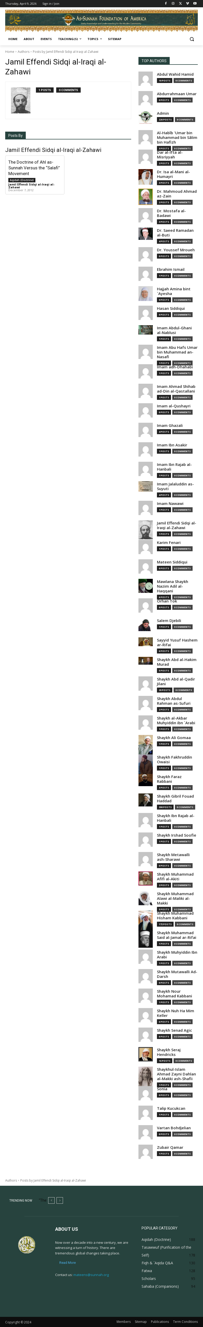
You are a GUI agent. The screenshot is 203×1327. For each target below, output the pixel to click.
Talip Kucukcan (171, 1108)
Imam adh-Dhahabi (175, 366)
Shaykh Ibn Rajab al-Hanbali (175, 818)
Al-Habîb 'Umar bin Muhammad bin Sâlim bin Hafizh (177, 137)
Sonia (162, 1088)
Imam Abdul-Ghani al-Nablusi (174, 330)
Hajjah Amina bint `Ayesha (174, 291)
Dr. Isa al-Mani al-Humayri (173, 174)
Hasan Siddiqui (171, 308)
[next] (59, 1200)
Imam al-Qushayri (174, 405)
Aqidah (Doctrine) (22, 180)
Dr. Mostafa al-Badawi (171, 213)
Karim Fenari (169, 542)
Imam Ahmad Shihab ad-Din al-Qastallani (176, 389)
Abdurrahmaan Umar (176, 93)
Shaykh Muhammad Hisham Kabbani (175, 915)
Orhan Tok (167, 601)
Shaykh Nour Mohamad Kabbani (174, 993)
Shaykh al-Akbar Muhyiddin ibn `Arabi (176, 720)
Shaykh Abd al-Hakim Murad (176, 662)
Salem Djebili (169, 620)
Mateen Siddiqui (172, 562)
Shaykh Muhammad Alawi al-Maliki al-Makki (175, 898)
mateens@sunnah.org (91, 1274)
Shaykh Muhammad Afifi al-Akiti (175, 876)
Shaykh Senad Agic (174, 1030)
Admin (163, 113)
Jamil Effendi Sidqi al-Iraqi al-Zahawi (31, 185)
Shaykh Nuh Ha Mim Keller (175, 1013)
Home (9, 51)
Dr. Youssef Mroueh (176, 249)
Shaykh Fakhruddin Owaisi (174, 759)
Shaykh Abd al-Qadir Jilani (176, 681)
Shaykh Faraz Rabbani (169, 779)
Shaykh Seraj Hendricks (169, 1052)
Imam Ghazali (170, 425)
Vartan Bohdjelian (174, 1127)
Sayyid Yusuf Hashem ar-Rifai (177, 642)
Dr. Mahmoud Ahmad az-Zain (177, 193)
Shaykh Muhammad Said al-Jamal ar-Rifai (176, 935)
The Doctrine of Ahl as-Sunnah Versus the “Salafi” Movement (34, 167)
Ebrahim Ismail (171, 269)
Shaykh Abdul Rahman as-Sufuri (174, 701)
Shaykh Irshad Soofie (176, 835)
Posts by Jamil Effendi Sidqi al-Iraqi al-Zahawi (65, 51)
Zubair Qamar (170, 1147)
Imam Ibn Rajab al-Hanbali (174, 467)
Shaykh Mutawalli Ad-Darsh (177, 974)
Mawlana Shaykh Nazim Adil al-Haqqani (172, 586)
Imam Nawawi (170, 503)
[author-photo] (23, 100)
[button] (192, 39)
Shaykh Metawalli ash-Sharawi (173, 857)
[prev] (51, 1200)
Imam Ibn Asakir (172, 445)
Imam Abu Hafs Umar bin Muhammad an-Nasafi (177, 352)
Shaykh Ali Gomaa (174, 737)
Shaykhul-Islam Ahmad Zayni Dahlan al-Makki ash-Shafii (176, 1074)
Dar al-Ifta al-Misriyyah (170, 154)
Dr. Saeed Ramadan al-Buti (175, 233)
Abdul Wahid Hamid (175, 74)
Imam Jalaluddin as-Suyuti (175, 486)
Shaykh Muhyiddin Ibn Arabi (177, 954)
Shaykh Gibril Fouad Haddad (175, 798)
